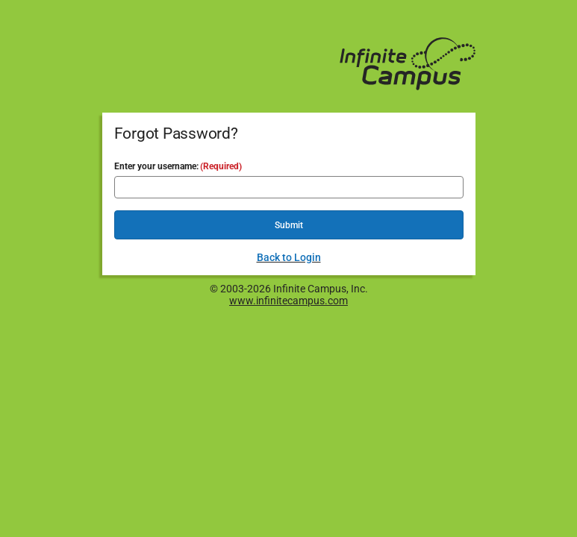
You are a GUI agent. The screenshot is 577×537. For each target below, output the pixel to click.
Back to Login (289, 257)
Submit (289, 225)
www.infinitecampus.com (288, 301)
